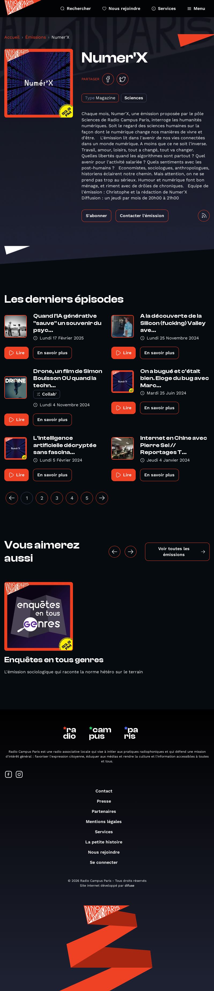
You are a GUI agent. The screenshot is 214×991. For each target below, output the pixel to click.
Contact (106, 790)
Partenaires (106, 811)
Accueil (12, 37)
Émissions (35, 37)
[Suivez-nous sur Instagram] (19, 775)
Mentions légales (106, 821)
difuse (129, 885)
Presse (106, 801)
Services (164, 8)
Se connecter (106, 862)
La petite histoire (106, 841)
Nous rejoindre (121, 8)
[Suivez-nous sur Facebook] (8, 775)
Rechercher (75, 8)
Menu (196, 8)
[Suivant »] (102, 498)
